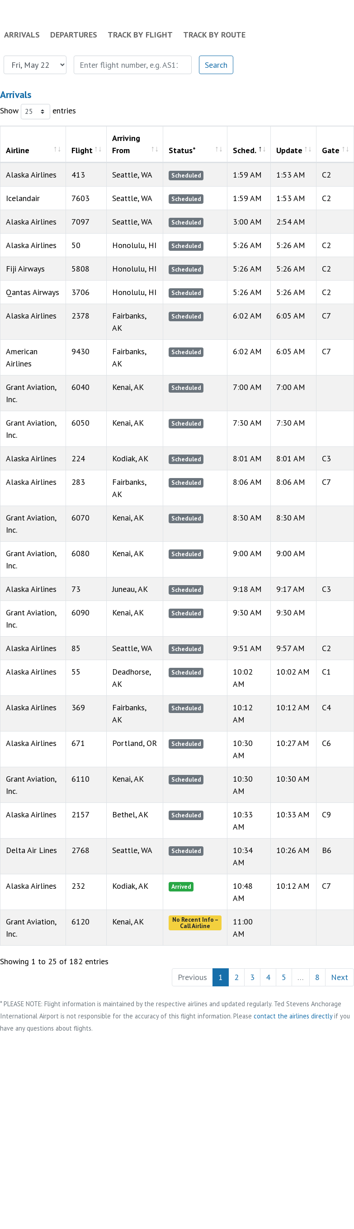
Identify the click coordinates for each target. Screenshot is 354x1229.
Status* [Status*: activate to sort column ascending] (182, 150)
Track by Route (214, 34)
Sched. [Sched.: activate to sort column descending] (244, 150)
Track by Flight (140, 34)
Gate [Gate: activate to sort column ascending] (331, 150)
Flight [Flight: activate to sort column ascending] (82, 150)
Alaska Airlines (31, 886)
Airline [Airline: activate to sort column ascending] (17, 150)
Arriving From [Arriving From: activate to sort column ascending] (126, 144)
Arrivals (22, 34)
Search (216, 65)
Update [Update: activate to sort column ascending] (289, 150)
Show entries (38, 111)
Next (339, 977)
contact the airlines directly (293, 1016)
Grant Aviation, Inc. (31, 927)
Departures (73, 34)
